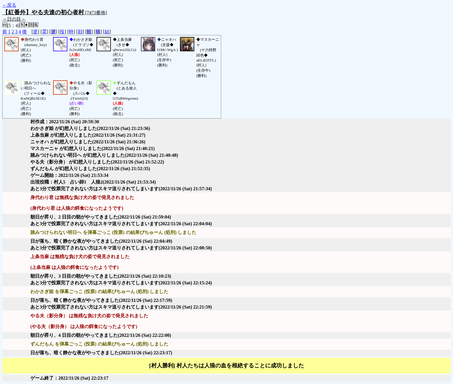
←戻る (9, 5)
